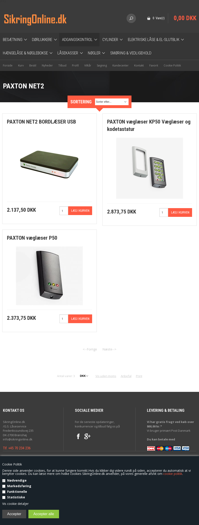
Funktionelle (17, 491)
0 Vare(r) (159, 18)
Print (139, 376)
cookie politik (172, 474)
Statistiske (16, 497)
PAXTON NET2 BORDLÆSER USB (41, 122)
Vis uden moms (105, 376)
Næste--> (109, 349)
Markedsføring (19, 486)
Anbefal (126, 376)
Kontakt (139, 65)
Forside (8, 65)
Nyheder (47, 65)
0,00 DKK (185, 18)
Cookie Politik (172, 65)
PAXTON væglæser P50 (32, 238)
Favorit (153, 65)
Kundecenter (120, 65)
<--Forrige (90, 349)
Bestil (32, 65)
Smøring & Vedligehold (130, 53)
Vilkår (87, 65)
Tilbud (62, 65)
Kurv (21, 65)
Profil (75, 65)
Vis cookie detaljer (15, 504)
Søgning (102, 65)
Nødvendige (17, 480)
